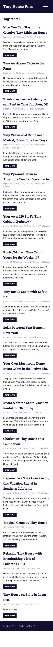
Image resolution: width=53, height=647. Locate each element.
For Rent (30, 37)
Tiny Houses (40, 37)
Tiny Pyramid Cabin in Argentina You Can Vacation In (25, 184)
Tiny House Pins (18, 6)
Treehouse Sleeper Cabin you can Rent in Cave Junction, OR (25, 104)
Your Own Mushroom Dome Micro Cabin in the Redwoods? (24, 379)
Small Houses (37, 348)
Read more (10, 55)
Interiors (36, 150)
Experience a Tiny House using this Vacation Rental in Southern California (25, 498)
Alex (23, 37)
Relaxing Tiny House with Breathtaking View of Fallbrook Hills (23, 574)
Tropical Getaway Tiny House (26, 538)
